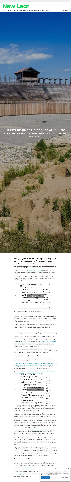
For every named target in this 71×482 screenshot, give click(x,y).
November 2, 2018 (50, 389)
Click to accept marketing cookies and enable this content (35, 296)
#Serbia (24, 298)
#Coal (42, 387)
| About (35, 1)
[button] (68, 468)
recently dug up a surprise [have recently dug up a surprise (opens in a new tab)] (35, 270)
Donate (47, 10)
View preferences (64, 477)
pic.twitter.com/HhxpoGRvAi (32, 403)
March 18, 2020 (49, 296)
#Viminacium (26, 300)
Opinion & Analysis (33, 10)
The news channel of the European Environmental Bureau (17, 1)
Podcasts (22, 10)
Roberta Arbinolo (32, 138)
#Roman (30, 287)
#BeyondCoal (26, 398)
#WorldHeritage (27, 400)
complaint (16, 344)
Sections (6, 10)
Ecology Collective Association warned (38, 430)
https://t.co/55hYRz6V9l (30, 387)
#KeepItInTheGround (29, 395)
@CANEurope (26, 377)
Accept (45, 477)
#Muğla (24, 385)
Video (42, 10)
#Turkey (36, 382)
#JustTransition (37, 398)
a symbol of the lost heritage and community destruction (28, 474)
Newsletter (14, 10)
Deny (55, 477)
